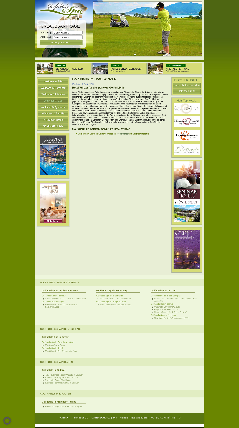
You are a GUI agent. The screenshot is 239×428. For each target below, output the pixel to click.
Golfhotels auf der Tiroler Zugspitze (166, 296)
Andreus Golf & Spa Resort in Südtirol (61, 377)
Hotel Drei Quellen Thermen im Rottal (61, 351)
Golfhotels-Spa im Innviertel (54, 296)
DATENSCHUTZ (101, 417)
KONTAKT (64, 417)
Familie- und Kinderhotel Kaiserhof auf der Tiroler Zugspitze (175, 300)
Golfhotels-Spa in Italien (56, 362)
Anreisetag (46, 32)
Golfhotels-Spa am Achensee (163, 315)
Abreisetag (46, 37)
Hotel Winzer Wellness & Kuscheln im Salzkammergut (61, 306)
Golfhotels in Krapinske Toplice (59, 401)
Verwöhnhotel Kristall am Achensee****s (171, 318)
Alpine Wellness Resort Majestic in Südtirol (64, 375)
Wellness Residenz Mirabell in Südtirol (62, 383)
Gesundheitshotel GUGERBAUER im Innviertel (65, 299)
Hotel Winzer (123, 134)
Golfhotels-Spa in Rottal (52, 348)
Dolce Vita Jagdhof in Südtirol (58, 380)
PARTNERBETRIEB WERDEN (130, 417)
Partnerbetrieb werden (187, 85)
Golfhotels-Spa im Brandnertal (109, 296)
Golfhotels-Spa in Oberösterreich (60, 290)
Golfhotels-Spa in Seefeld (162, 304)
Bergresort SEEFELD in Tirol (166, 309)
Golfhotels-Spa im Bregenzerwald (111, 302)
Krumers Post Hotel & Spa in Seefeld (170, 312)
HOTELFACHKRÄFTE (163, 417)
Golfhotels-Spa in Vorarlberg (111, 290)
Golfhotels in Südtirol (53, 370)
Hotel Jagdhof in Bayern (55, 345)
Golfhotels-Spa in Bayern (55, 337)
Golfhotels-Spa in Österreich (59, 282)
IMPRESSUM (81, 417)
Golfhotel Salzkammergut (53, 302)
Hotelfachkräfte (187, 91)
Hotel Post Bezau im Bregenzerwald (115, 305)
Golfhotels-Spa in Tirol (163, 290)
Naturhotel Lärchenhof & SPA (167, 307)
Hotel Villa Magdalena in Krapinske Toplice (63, 406)
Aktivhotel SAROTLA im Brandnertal (115, 299)
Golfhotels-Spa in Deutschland (61, 329)
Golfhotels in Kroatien (55, 393)
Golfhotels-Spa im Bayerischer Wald (57, 342)
